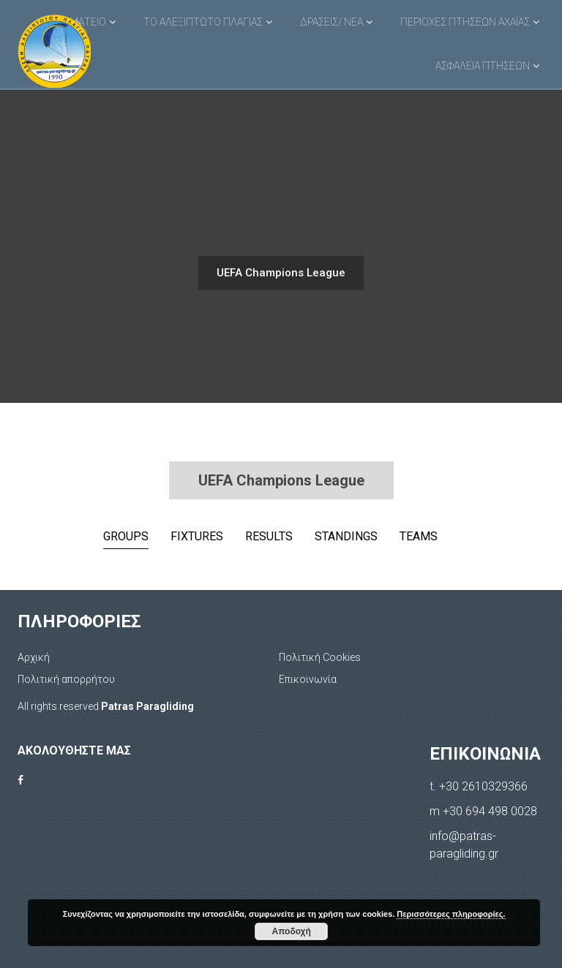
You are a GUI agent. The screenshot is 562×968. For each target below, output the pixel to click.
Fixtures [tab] (197, 536)
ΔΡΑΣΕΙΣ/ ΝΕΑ (331, 22)
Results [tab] (269, 536)
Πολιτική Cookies (320, 657)
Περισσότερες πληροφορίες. (451, 914)
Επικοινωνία (308, 679)
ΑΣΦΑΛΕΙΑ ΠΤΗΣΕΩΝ (482, 66)
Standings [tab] (346, 536)
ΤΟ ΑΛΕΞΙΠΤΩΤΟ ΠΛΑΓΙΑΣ (203, 22)
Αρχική (34, 657)
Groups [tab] (126, 536)
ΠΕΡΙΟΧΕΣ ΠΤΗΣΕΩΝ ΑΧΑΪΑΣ (465, 22)
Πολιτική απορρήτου (66, 679)
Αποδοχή (291, 931)
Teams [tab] (419, 536)
